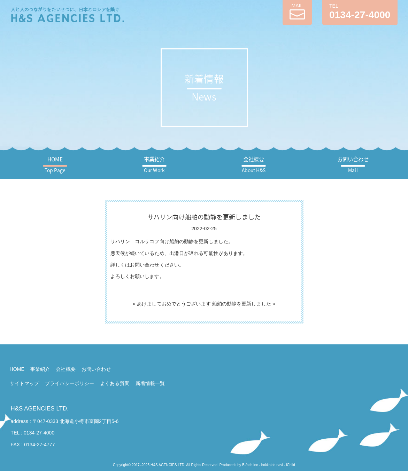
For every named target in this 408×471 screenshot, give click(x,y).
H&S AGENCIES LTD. (40, 408)
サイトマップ (24, 383)
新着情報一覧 (150, 383)
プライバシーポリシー (69, 383)
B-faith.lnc (250, 465)
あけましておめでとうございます (174, 303)
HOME (55, 164)
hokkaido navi (272, 465)
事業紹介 (154, 164)
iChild (290, 465)
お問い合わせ (353, 164)
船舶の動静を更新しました (241, 303)
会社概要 (254, 164)
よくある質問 (115, 383)
